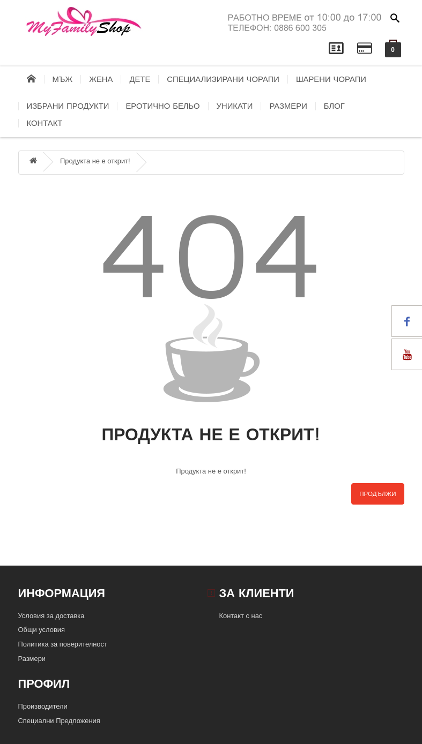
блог (334, 106)
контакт (45, 123)
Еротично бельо (162, 106)
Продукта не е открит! (95, 161)
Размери (288, 106)
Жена (101, 79)
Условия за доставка (51, 616)
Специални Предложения (59, 721)
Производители (43, 706)
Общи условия (41, 630)
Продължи (377, 494)
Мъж (63, 79)
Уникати (235, 106)
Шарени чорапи (331, 79)
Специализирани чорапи (223, 79)
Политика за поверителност (62, 644)
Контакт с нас (241, 616)
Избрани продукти (68, 106)
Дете (139, 79)
